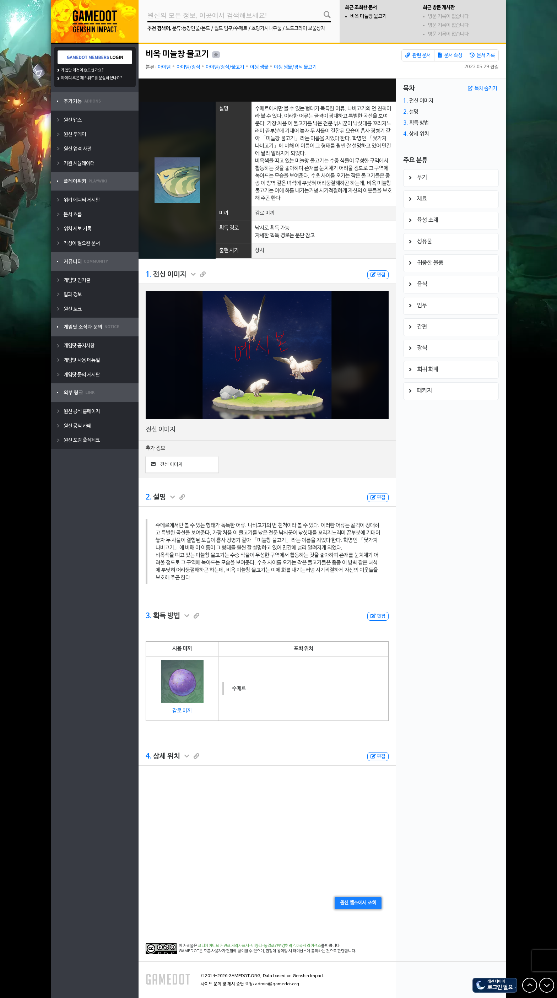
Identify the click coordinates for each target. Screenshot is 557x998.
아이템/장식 (188, 67)
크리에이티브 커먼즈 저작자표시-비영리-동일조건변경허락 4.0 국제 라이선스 (259, 946)
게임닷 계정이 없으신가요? (82, 70)
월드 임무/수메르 (230, 28)
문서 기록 (482, 55)
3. (149, 616)
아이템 (164, 67)
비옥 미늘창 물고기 (368, 16)
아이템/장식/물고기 (225, 67)
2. (149, 497)
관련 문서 (418, 55)
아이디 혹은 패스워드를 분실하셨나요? (92, 78)
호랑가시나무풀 (266, 28)
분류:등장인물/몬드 (191, 28)
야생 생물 (259, 67)
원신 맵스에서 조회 (358, 903)
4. (149, 756)
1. (149, 275)
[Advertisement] (267, 90)
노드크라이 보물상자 (305, 28)
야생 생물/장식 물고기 (295, 67)
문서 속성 (450, 55)
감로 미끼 (182, 711)
